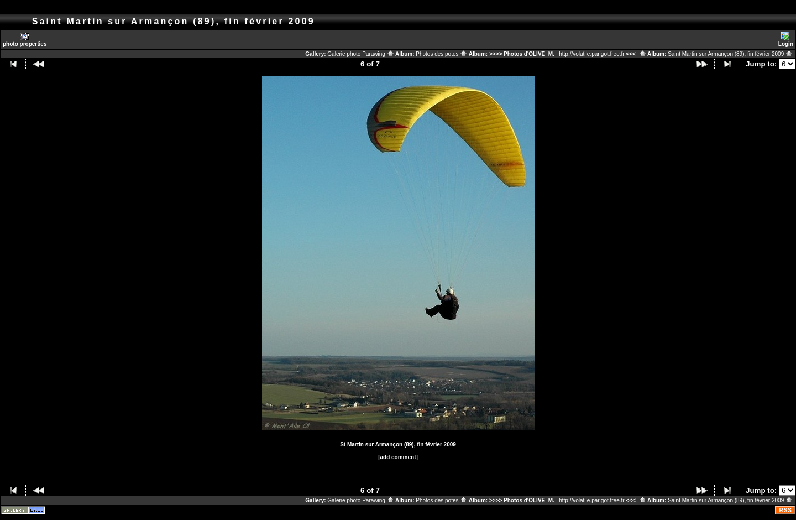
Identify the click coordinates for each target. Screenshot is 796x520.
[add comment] (398, 457)
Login (785, 39)
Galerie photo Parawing (360, 54)
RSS (785, 510)
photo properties (24, 39)
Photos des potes (441, 54)
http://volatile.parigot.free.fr (591, 54)
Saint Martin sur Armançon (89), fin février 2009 (730, 54)
